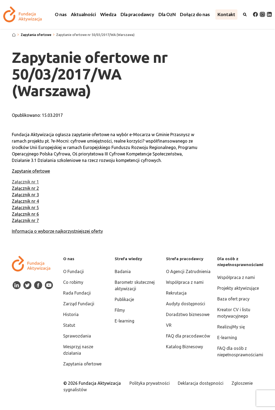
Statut (69, 325)
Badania (123, 271)
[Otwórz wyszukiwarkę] (245, 14)
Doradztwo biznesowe (187, 314)
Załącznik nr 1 (25, 181)
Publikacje (124, 299)
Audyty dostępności (185, 303)
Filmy (120, 310)
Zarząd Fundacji (78, 303)
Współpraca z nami (185, 282)
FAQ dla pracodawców (188, 335)
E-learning (124, 320)
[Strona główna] (14, 35)
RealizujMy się (231, 326)
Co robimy (73, 282)
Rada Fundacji (77, 293)
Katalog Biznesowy (184, 346)
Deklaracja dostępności (200, 383)
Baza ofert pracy (233, 298)
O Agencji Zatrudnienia (188, 271)
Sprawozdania (77, 335)
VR (169, 325)
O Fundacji (73, 271)
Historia (71, 314)
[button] (61, 14)
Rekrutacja (176, 293)
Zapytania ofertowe (82, 363)
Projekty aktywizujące (238, 288)
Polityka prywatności (149, 383)
